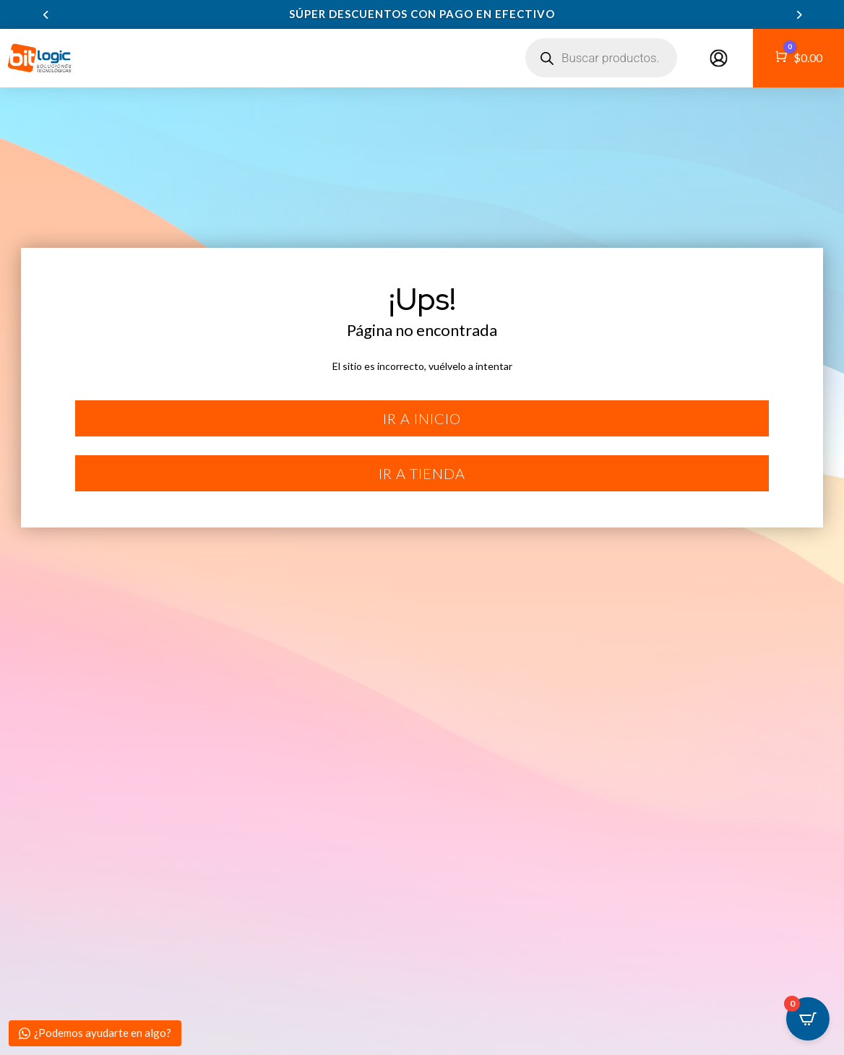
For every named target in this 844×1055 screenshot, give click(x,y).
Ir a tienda (422, 473)
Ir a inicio (422, 418)
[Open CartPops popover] (808, 1019)
